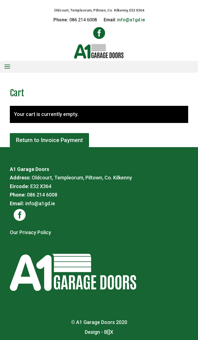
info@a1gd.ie (131, 19)
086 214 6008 (83, 19)
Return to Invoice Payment (49, 140)
